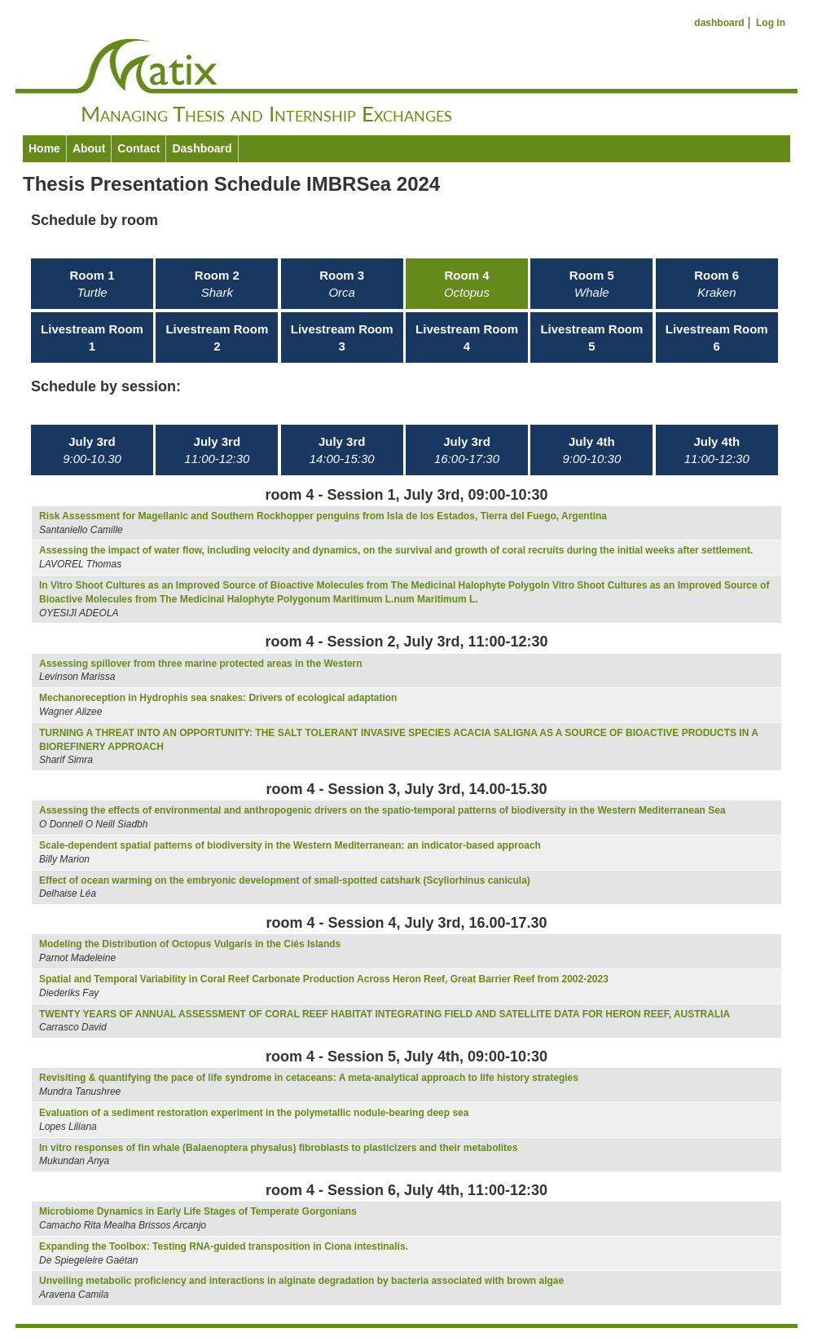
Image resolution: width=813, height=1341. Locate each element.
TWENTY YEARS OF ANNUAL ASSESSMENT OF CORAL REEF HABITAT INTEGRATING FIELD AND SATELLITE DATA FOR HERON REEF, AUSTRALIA (384, 1014)
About (89, 148)
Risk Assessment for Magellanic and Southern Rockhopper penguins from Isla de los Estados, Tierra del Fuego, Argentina (323, 516)
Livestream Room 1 (92, 337)
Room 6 (716, 283)
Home (44, 148)
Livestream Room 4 (466, 337)
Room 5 (591, 283)
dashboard (719, 23)
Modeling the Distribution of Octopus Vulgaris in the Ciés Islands (190, 944)
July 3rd (92, 450)
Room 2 (217, 283)
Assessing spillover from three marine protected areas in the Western (201, 663)
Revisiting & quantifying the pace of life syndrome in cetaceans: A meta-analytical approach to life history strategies (308, 1077)
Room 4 (467, 283)
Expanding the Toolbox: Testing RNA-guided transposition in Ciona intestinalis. (223, 1246)
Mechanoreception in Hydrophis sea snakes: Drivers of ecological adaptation (218, 698)
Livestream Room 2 (216, 337)
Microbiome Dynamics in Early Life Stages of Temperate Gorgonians (198, 1211)
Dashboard (201, 148)
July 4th (592, 450)
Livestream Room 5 (591, 337)
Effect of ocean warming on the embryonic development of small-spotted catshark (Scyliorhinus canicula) (284, 880)
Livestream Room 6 (717, 337)
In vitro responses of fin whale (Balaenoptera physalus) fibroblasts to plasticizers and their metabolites (278, 1148)
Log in (770, 23)
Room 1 (91, 283)
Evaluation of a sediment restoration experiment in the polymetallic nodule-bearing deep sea (253, 1112)
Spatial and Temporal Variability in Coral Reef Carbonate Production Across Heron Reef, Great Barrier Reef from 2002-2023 (324, 979)
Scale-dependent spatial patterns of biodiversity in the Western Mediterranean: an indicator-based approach (290, 845)
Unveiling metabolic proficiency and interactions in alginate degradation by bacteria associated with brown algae (301, 1280)
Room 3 (341, 283)
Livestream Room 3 (342, 337)
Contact (138, 148)
